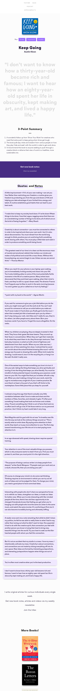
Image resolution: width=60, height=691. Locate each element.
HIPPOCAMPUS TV (30, 10)
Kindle (22, 39)
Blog (34, 3)
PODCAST (30, 6)
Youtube (27, 3)
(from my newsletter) (30, 171)
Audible (41, 39)
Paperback (31, 39)
